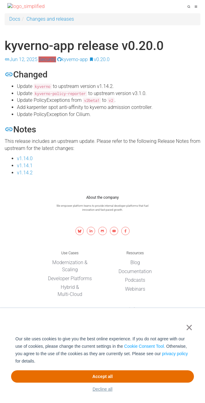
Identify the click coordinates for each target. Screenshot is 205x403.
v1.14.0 (25, 158)
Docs (14, 19)
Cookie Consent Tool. (144, 346)
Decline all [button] (103, 389)
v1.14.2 (25, 173)
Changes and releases (50, 19)
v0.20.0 (99, 59)
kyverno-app (72, 59)
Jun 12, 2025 (21, 59)
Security (47, 59)
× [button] (188, 327)
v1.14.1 (25, 165)
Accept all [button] (102, 376)
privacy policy (175, 353)
